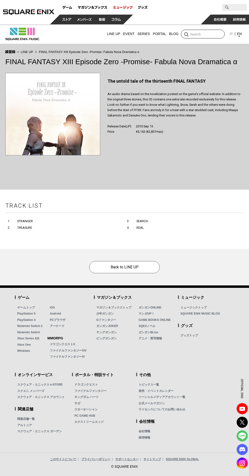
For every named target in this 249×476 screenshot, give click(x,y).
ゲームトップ (26, 307)
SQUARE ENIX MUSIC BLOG (200, 313)
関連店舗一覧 (26, 419)
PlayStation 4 (26, 320)
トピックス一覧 (149, 384)
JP (231, 34)
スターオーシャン (86, 409)
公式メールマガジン (152, 403)
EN (239, 34)
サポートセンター (127, 459)
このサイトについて (63, 459)
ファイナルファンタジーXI (67, 356)
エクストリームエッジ (89, 421)
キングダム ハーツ (86, 397)
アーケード (57, 326)
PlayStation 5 (26, 313)
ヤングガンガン (106, 332)
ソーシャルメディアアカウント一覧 (162, 397)
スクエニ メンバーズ (30, 391)
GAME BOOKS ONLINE (155, 320)
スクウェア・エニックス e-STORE (40, 384)
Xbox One (24, 344)
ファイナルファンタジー (90, 391)
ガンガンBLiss (148, 332)
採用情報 (144, 437)
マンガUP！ (146, 313)
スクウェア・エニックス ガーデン (39, 431)
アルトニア (24, 425)
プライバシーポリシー (95, 459)
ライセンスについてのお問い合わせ (162, 409)
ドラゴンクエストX (62, 344)
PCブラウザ (58, 320)
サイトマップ (152, 459)
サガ (77, 403)
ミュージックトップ (193, 307)
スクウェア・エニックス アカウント (41, 397)
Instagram (242, 463)
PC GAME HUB (84, 415)
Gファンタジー (106, 320)
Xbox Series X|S (28, 338)
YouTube (242, 408)
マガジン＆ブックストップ (113, 307)
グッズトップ (189, 335)
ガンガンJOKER (107, 326)
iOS (52, 307)
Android (55, 313)
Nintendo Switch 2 (30, 326)
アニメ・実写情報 (150, 338)
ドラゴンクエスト (86, 384)
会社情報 (144, 431)
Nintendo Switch (28, 332)
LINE (242, 435)
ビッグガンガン (106, 338)
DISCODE (242, 449)
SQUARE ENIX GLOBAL (182, 459)
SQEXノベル (147, 326)
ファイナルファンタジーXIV (68, 350)
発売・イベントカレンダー (156, 391)
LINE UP (27, 52)
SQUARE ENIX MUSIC (22, 34)
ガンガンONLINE (150, 307)
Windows (23, 351)
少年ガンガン (105, 313)
